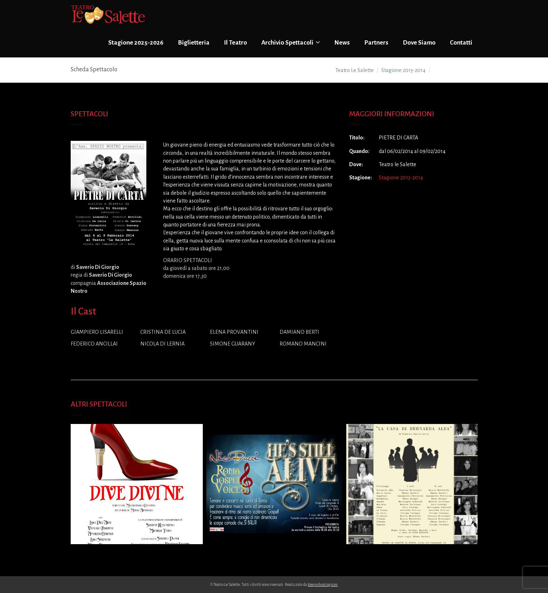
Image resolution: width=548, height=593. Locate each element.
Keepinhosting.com (323, 584)
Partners (376, 42)
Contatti (461, 42)
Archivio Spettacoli (290, 42)
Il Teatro (235, 42)
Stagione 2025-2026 (136, 42)
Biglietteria (194, 42)
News (342, 42)
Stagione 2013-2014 (401, 177)
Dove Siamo (419, 42)
